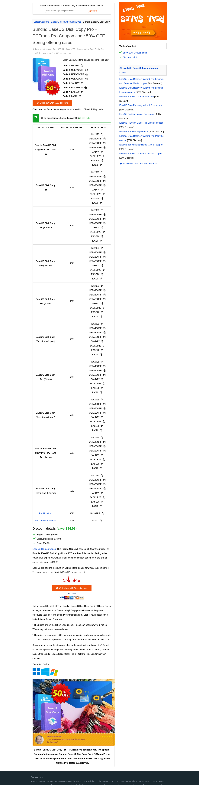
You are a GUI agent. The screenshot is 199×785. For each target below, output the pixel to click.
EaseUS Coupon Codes (44, 549)
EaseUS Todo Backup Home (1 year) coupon (141, 145)
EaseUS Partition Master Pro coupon (137, 114)
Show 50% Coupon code (135, 53)
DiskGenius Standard (45, 521)
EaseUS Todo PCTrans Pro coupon (136, 96)
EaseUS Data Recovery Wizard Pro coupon (140, 105)
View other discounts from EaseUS (138, 163)
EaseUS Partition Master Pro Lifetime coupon (141, 123)
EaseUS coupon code (61, 53)
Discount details (130, 57)
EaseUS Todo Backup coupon (133, 131)
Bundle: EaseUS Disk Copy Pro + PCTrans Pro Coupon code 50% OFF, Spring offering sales (69, 36)
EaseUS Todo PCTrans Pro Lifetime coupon (140, 153)
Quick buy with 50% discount (52, 103)
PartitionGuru (45, 513)
